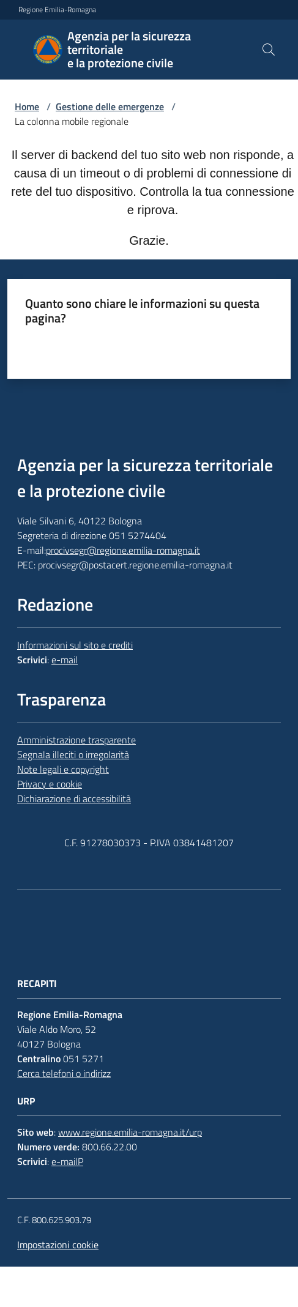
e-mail (64, 659)
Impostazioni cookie (58, 1244)
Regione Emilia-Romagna (57, 9)
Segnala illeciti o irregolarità (73, 754)
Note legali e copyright (63, 769)
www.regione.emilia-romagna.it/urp (130, 1132)
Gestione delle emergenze (110, 106)
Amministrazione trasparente (76, 739)
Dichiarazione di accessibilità (74, 798)
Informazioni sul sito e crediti (75, 645)
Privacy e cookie (49, 783)
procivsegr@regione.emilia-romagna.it (123, 550)
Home (27, 106)
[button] (269, 50)
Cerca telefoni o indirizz (64, 1073)
